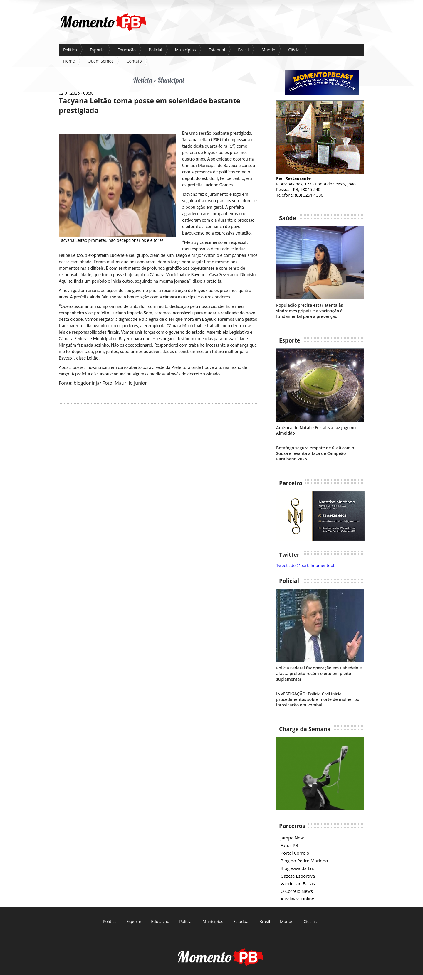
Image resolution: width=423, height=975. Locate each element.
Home (69, 61)
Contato (134, 61)
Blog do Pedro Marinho (304, 860)
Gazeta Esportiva (298, 876)
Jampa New (292, 838)
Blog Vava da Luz (298, 868)
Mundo (268, 50)
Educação (127, 50)
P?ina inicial (103, 22)
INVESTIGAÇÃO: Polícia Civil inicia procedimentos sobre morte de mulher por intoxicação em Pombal (318, 699)
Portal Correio (295, 853)
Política (70, 50)
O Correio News (297, 891)
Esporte (97, 50)
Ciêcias (294, 50)
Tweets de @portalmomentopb (306, 565)
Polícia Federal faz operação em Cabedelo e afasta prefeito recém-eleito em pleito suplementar (319, 673)
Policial (155, 50)
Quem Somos (101, 61)
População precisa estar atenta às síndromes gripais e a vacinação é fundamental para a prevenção (309, 310)
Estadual (217, 50)
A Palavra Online (297, 899)
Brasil (243, 50)
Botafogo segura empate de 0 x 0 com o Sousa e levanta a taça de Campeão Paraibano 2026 (315, 453)
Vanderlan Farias (298, 883)
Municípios (185, 50)
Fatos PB (289, 845)
